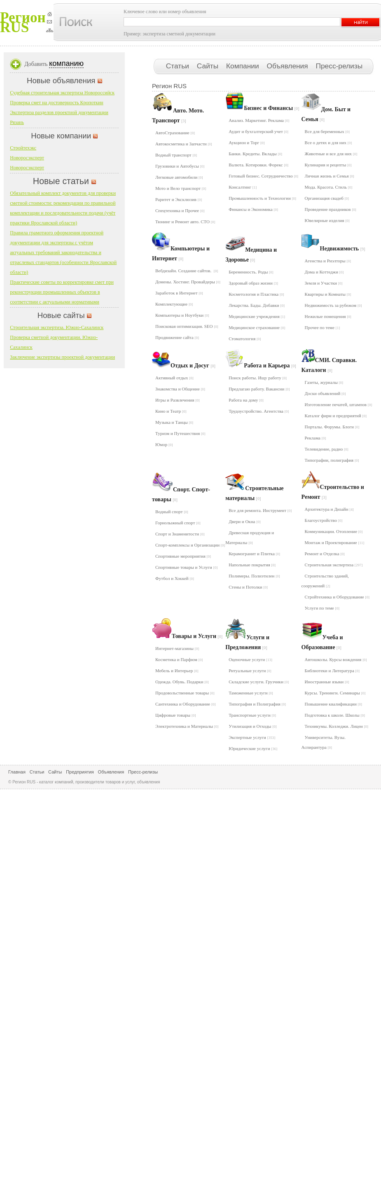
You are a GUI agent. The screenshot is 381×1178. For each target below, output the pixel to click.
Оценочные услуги (250, 659)
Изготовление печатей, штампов (338, 404)
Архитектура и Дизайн (329, 509)
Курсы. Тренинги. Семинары (335, 692)
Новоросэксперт (27, 158)
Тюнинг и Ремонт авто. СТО (185, 221)
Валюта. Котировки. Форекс (258, 164)
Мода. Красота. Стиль (329, 187)
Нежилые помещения (328, 316)
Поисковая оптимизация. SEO (186, 326)
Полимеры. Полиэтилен (254, 575)
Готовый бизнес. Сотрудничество (263, 175)
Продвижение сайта (177, 337)
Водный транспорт (176, 154)
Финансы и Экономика (253, 209)
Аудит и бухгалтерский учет (258, 131)
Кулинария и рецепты (328, 164)
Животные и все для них (331, 153)
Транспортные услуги (252, 715)
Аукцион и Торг (246, 142)
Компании (243, 66)
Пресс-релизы (339, 66)
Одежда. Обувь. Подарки (182, 681)
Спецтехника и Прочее (179, 210)
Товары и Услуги (197, 636)
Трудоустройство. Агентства (259, 411)
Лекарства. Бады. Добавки (257, 305)
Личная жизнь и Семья (329, 175)
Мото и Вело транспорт (180, 188)
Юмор (164, 444)
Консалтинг (243, 187)
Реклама (315, 437)
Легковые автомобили (179, 177)
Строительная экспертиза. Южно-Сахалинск (56, 327)
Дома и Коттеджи (324, 271)
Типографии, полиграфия (332, 460)
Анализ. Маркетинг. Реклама (259, 120)
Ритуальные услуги (250, 670)
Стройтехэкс (23, 148)
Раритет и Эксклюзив (178, 199)
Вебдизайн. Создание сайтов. (186, 270)
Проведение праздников (330, 209)
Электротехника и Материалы (186, 726)
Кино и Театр (171, 411)
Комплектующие (174, 304)
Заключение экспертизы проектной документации (62, 357)
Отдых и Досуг (193, 365)
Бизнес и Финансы (271, 108)
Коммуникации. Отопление (334, 531)
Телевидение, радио (326, 448)
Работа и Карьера (270, 365)
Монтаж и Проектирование (335, 542)
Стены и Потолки (248, 586)
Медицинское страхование (257, 327)
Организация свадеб (327, 198)
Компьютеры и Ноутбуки (182, 315)
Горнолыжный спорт (178, 522)
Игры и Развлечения (177, 399)
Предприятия (80, 771)
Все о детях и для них (328, 142)
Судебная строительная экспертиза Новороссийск (62, 93)
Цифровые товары (175, 715)
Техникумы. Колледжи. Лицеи (336, 726)
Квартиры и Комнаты (328, 294)
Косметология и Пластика (256, 294)
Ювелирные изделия (327, 220)
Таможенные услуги (251, 692)
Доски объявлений (325, 393)
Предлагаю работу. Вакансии (259, 388)
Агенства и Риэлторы (328, 260)
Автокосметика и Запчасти (183, 143)
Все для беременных (327, 131)
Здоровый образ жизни (253, 282)
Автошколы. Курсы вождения (336, 659)
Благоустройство (324, 520)
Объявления (288, 66)
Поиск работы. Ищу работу (258, 377)
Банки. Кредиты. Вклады (255, 153)
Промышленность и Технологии (262, 198)
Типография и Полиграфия (257, 703)
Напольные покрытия (252, 564)
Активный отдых (174, 377)
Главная (17, 771)
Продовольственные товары (184, 692)
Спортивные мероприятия (183, 556)
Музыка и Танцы (174, 422)
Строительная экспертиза (334, 564)
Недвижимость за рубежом (333, 305)
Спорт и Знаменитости (179, 533)
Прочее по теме (322, 327)
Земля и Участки (324, 282)
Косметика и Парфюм (179, 659)
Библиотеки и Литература (332, 670)
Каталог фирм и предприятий (336, 415)
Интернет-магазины (177, 648)
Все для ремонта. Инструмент (260, 510)
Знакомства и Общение (180, 388)
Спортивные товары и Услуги (186, 567)
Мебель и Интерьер (176, 670)
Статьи (178, 66)
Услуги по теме (322, 607)
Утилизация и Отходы (253, 726)
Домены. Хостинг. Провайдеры (187, 281)
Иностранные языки (327, 681)
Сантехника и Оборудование (185, 703)
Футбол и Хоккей (174, 578)
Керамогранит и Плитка (254, 553)
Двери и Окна (245, 521)
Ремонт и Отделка (325, 553)
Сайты (208, 66)
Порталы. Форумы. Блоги (332, 426)
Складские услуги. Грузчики (259, 681)
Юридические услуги (253, 748)
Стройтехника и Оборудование (337, 596)
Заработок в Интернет (179, 292)
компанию (66, 63)
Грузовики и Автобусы (179, 166)
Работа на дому (246, 399)
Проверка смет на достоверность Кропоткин (56, 102)
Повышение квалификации (333, 703)
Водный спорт (171, 511)
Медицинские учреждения (257, 316)
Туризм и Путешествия (180, 433)
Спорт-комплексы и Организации (190, 544)
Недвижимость (342, 248)
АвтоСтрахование (175, 132)
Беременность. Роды (251, 271)
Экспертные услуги (252, 737)
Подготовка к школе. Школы (335, 715)
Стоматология (245, 338)
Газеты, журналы (324, 382)
